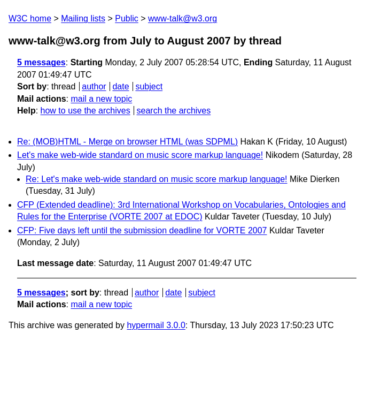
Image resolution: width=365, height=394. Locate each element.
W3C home (30, 18)
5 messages (41, 62)
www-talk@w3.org (182, 18)
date (120, 86)
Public (126, 18)
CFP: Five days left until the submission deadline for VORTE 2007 (142, 230)
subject (148, 86)
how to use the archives (85, 110)
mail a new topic (101, 98)
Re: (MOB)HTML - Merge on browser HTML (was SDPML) (127, 141)
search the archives (174, 110)
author (94, 86)
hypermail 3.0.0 (156, 325)
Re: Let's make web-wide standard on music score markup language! (157, 179)
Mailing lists (83, 18)
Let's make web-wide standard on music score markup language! (140, 155)
